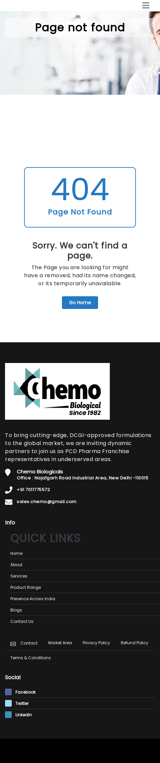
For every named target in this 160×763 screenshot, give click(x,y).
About (16, 564)
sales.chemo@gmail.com (47, 501)
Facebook (20, 692)
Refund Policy (134, 643)
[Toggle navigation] (145, 5)
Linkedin (18, 715)
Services (18, 576)
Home (16, 553)
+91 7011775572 (33, 489)
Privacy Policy (96, 643)
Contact (28, 643)
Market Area (60, 643)
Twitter (16, 703)
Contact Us (21, 621)
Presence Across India (32, 599)
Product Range (25, 587)
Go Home (80, 302)
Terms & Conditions (30, 658)
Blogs (16, 610)
